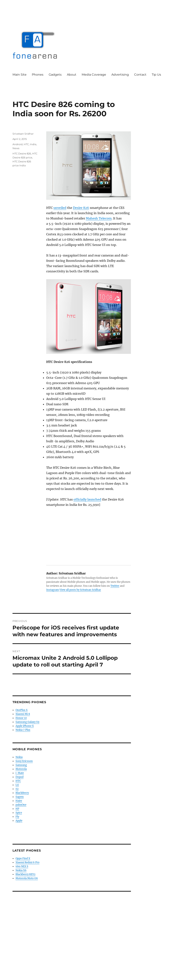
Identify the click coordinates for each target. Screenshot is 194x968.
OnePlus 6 (22, 710)
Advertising (120, 74)
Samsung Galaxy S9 (27, 722)
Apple (19, 820)
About (71, 74)
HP (17, 808)
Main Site (20, 74)
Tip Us (156, 74)
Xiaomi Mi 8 (23, 714)
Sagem (20, 796)
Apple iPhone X (25, 726)
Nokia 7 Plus (23, 730)
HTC (26, 144)
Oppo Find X (23, 858)
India (33, 144)
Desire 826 (81, 208)
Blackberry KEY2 (25, 874)
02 (17, 789)
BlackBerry (22, 792)
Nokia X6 (21, 870)
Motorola (21, 769)
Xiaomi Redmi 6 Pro (27, 862)
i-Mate (20, 773)
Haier (19, 800)
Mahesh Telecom (99, 218)
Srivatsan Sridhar (23, 133)
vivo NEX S (22, 866)
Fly (17, 816)
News (16, 148)
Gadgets (55, 74)
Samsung (21, 765)
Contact (140, 74)
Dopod (19, 777)
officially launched (87, 499)
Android (18, 144)
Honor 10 (21, 718)
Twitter (114, 585)
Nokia (19, 757)
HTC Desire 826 (22, 153)
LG (17, 785)
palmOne (21, 804)
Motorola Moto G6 (27, 878)
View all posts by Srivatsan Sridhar (80, 589)
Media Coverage (94, 74)
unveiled (59, 208)
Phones (37, 74)
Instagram (52, 589)
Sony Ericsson (24, 761)
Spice (19, 812)
